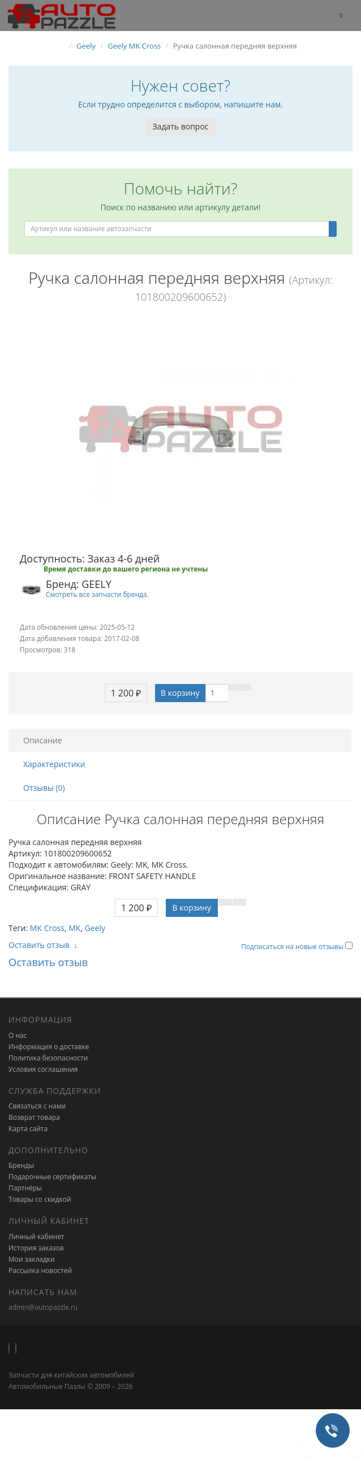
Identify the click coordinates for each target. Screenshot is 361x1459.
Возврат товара (34, 1117)
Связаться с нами (37, 1106)
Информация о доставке (48, 1046)
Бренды (21, 1165)
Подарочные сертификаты (52, 1176)
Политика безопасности (48, 1058)
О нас (17, 1035)
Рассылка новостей (40, 1270)
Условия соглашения (43, 1069)
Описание (42, 740)
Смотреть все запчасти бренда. (97, 594)
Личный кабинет (36, 1236)
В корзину (180, 692)
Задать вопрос (180, 126)
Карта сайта (28, 1128)
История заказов (36, 1248)
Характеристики (54, 764)
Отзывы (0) (44, 787)
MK (74, 928)
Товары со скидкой (39, 1199)
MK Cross (47, 928)
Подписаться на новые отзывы (293, 946)
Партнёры (25, 1188)
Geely (95, 928)
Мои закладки (31, 1259)
